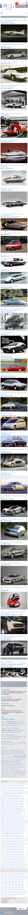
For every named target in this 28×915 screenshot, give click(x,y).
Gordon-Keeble (18, 816)
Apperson (7, 787)
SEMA (14, 563)
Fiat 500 (3, 760)
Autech (10, 790)
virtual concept (15, 776)
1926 (6, 875)
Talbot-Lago (15, 859)
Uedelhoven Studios (4, 776)
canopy (20, 20)
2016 (3, 894)
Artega (22, 787)
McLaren (8, 835)
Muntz (11, 840)
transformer (19, 775)
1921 (23, 873)
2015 (6, 611)
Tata (19, 859)
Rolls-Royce (21, 851)
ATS (15, 788)
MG (15, 836)
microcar (19, 233)
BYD (4, 795)
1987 (9, 392)
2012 (11, 663)
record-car (17, 768)
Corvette (24, 754)
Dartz (12, 803)
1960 (3, 881)
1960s (2, 744)
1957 (16, 879)
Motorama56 (16, 44)
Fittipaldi (6, 812)
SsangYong (4, 857)
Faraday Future (21, 809)
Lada (3, 828)
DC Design (21, 803)
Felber (7, 811)
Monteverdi (19, 838)
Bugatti (22, 793)
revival (11, 770)
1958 (9, 85)
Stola (11, 857)
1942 (5, 878)
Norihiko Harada (11, 767)
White (25, 864)
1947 (8, 878)
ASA (25, 787)
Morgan (3, 840)
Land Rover (22, 828)
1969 (9, 214)
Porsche (18, 848)
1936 (12, 876)
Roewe (16, 851)
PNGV (14, 472)
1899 (2, 873)
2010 (9, 587)
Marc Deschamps (14, 764)
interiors (19, 723)
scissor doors (9, 771)
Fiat (14, 811)
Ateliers (2, 611)
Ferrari (11, 811)
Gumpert (3, 817)
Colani (17, 800)
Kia (15, 827)
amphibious (5, 725)
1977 (12, 884)
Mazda (3, 835)
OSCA (24, 843)
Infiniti (24, 822)
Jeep (12, 825)
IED (21, 822)
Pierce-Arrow (14, 846)
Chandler (3, 798)
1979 (19, 884)
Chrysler (23, 798)
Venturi (18, 862)
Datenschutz (8, 908)
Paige (12, 844)
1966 (22, 881)
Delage (3, 804)
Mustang (19, 765)
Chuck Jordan (16, 449)
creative (9, 728)
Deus (8, 806)
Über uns (3, 908)
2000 (9, 472)
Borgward (8, 793)
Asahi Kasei (4, 788)
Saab (11, 852)
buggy (8, 752)
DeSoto (21, 804)
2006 (9, 563)
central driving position (11, 754)
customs (18, 722)
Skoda (8, 856)
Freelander (19, 812)
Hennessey (21, 817)
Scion (2, 854)
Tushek (3, 862)
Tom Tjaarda (13, 775)
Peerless (23, 844)
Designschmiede (6, 697)
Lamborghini (11, 828)
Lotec (17, 830)
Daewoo (21, 801)
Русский (26, 2)
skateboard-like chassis (6, 637)
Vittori (7, 864)
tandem (8, 775)
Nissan (16, 841)
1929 (15, 875)
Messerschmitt (9, 836)
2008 (24, 891)
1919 (20, 873)
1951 (21, 878)
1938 (17, 876)
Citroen (8, 800)
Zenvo (16, 867)
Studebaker (16, 857)
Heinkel (16, 817)
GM (11, 20)
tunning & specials (5, 723)
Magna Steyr (13, 832)
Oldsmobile (17, 843)
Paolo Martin (22, 767)
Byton (6, 795)
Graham (24, 816)
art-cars (15, 738)
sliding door (7, 613)
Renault (14, 849)
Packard (3, 844)
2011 (10, 892)
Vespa (22, 862)
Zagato (8, 867)
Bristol (17, 793)
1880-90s (3, 743)
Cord (23, 800)
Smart (12, 856)
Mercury (3, 836)
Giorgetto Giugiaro (5, 761)
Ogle (12, 843)
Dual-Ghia (9, 808)
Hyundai (7, 822)
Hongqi (3, 820)
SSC (9, 857)
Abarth (6, 784)
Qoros (3, 849)
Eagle (2, 809)
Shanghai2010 (16, 587)
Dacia (17, 801)
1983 (9, 355)
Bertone (16, 792)
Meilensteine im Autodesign (7, 705)
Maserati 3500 (4, 765)
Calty (21, 752)
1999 (16, 889)
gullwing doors (23, 449)
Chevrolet (18, 798)
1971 (16, 883)
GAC (8, 814)
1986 (19, 886)
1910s (11, 743)
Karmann (11, 827)
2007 (21, 891)
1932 (23, 875)
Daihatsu (3, 803)
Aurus (3, 790)
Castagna (12, 796)
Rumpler (7, 852)
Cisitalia (3, 800)
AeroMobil (20, 784)
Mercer (21, 835)
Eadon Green (22, 808)
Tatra (22, 859)
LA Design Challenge (21, 663)
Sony (15, 856)
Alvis (14, 785)
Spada (18, 856)
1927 (9, 875)
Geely (16, 814)
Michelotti (18, 836)
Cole (20, 800)
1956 (9, 44)
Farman (3, 811)
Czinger (13, 801)
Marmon (9, 833)
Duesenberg (15, 808)
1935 (9, 876)
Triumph (20, 861)
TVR (7, 862)
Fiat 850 (8, 760)
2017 (9, 636)
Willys (17, 865)
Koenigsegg (19, 827)
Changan (8, 798)
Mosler (7, 840)
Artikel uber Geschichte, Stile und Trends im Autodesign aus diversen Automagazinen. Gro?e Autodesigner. (12, 712)
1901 (5, 873)
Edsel (9, 809)
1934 (6, 876)
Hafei (7, 817)
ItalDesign (4, 825)
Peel (20, 844)
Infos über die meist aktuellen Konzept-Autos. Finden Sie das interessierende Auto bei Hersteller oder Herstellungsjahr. (13, 693)
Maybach (22, 833)
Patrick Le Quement (5, 768)
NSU (23, 841)
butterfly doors (15, 752)
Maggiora (7, 832)
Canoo (15, 795)
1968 (6, 883)
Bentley (11, 792)
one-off (17, 767)
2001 (23, 889)
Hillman (8, 819)
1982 (9, 286)
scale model (3, 771)
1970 (12, 883)
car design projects (16, 732)
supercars (11, 721)
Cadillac (10, 795)
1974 (3, 884)
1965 (19, 881)
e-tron (8, 758)
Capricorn (19, 795)
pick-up (12, 768)
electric (21, 587)
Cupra (9, 801)
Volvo (18, 864)
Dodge (16, 806)
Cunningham (4, 801)
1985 (16, 886)
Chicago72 (15, 255)
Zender (12, 867)
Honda (23, 819)
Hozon (7, 820)
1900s (7, 743)
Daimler (9, 803)
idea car (17, 763)
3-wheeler (21, 165)
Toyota (15, 861)
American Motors (20, 785)
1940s (21, 743)
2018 (9, 894)
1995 (3, 889)
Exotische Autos (7, 719)
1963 (12, 881)
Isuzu (24, 824)
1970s (6, 744)
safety (21, 770)
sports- (3, 722)
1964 (9, 113)
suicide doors (21, 519)
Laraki (3, 830)
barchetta (17, 751)
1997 (9, 889)
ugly (10, 776)
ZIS (19, 867)
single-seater (9, 21)
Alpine (11, 785)
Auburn (19, 788)
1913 (17, 873)
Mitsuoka (9, 838)
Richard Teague (16, 770)
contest (14, 663)
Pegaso (3, 846)
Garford (12, 814)
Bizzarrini (20, 792)
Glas (9, 816)
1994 (22, 887)
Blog (2, 663)
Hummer (15, 820)
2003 (6, 891)
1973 (22, 883)
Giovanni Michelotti (15, 761)
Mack (3, 832)
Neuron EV (4, 841)
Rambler (10, 849)
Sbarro (19, 852)
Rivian (12, 851)
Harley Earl (3, 21)
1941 (2, 878)
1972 (9, 255)
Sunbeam (5, 859)
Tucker (24, 861)
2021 (19, 894)
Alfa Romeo (5, 785)
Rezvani (22, 849)
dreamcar (24, 20)
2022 (22, 894)
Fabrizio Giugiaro (17, 758)
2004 (10, 891)
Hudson (11, 820)
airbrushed (6, 738)
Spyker (22, 856)
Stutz (20, 857)
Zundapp (22, 867)
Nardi (22, 840)
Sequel (20, 542)
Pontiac (13, 848)
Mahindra (3, 833)
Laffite (6, 828)
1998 (12, 889)
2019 (12, 894)
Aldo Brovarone (12, 749)
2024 (6, 895)
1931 (20, 875)
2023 (3, 895)
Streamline (10, 773)
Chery (13, 798)
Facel (15, 809)
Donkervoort (21, 806)
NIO (12, 841)
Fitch (2, 812)
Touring (11, 861)
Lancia (17, 828)
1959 (22, 879)
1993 (19, 887)
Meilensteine (5, 704)
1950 (18, 878)
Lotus (20, 830)
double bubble (4, 756)
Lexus (7, 830)
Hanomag (11, 817)
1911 (11, 873)
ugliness (12, 735)
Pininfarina (20, 846)
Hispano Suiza (13, 819)
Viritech (3, 864)
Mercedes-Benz (15, 835)
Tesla (3, 861)
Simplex (3, 856)
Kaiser (3, 827)
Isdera (10, 824)
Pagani (8, 844)
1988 (3, 887)
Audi (22, 788)
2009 (3, 892)
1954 (9, 20)
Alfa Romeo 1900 (18, 749)
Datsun (16, 803)
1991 (12, 887)
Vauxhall (10, 862)
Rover (3, 852)
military (25, 636)
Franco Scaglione (19, 760)
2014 (20, 892)
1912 (14, 873)
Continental (19, 754)
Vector (14, 862)
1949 (15, 878)
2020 (16, 894)
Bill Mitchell (22, 751)
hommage (12, 763)
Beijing (7, 792)
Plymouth (4, 848)
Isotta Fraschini (18, 824)
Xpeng (24, 865)
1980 (22, 884)
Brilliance (13, 793)
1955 (9, 879)
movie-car (3, 310)
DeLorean (13, 804)
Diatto (12, 806)
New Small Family (4, 767)
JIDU (19, 825)
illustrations (17, 730)
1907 (8, 873)
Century (22, 796)
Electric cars (23, 723)
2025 (9, 895)
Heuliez (3, 819)
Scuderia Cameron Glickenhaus (12, 854)
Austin (6, 790)
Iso (14, 824)
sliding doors (16, 286)
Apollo (3, 787)
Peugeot (8, 846)
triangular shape (4, 166)
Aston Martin (10, 788)
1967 (3, 883)
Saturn (15, 852)
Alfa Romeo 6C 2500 (4, 751)
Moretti (23, 838)
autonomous (16, 636)
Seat (20, 854)
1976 (9, 884)
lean (23, 309)
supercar (18, 563)
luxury (7, 735)
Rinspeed (7, 851)
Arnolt (18, 787)
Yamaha (3, 867)
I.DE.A (15, 822)
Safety (19, 255)
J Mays (20, 763)
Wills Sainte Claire (11, 865)
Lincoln (11, 830)
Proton (22, 848)
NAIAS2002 (15, 496)
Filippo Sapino (12, 760)
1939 (21, 876)
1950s (24, 743)
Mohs (14, 838)
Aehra (16, 784)
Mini (22, 836)
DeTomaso (4, 806)
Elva (13, 809)
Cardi (8, 796)
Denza (17, 804)
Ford (10, 812)
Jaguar (9, 825)
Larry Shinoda (3, 764)
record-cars (19, 725)
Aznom (3, 792)
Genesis (20, 814)
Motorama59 (16, 85)
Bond (4, 793)
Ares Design (13, 787)
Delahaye (7, 804)
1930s (17, 743)
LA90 (14, 432)
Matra (18, 833)
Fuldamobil (4, 814)
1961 (6, 881)
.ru (2, 749)
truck (20, 113)
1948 (12, 878)
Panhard (16, 844)
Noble (20, 841)
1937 (14, 876)
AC (9, 784)
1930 (17, 875)
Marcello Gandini (21, 764)
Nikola (9, 841)
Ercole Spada (3, 758)
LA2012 (7, 663)
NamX (19, 840)
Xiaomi (21, 865)
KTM (24, 827)
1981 (9, 269)
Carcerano (4, 796)
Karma (7, 827)
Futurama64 (15, 113)
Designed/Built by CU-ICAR (16, 611)
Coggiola (12, 800)
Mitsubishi (4, 838)
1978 (16, 884)
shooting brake (16, 771)
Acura (12, 784)
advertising (6, 730)
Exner (11, 758)
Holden (19, 819)
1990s (12, 744)
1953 (3, 879)
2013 (16, 892)
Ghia (6, 816)
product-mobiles (16, 736)
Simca (24, 854)
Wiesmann (4, 865)
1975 (6, 884)
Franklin (14, 812)
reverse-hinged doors (5, 770)
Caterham (17, 796)
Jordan (22, 825)
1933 (3, 876)
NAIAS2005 (15, 542)
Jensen (16, 825)
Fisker (23, 811)
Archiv (3, 709)
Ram (6, 849)
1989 (6, 887)
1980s (9, 744)
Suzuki (10, 859)
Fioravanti (19, 811)
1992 (9, 449)
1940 (23, 876)
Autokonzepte (4, 20)
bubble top (15, 20)
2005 (9, 542)
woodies (9, 736)
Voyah (21, 864)
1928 (12, 875)
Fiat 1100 (23, 758)
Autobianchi (15, 790)
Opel (21, 843)
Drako (3, 808)
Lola (14, 830)
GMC (12, 816)
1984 (9, 375)
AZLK (23, 790)
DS (6, 808)
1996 (6, 889)
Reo (18, 849)
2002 (9, 496)
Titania (7, 861)
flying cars (3, 736)
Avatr (19, 790)
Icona (18, 822)
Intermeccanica (5, 824)
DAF (25, 801)
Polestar (9, 848)
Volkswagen (12, 864)
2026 (12, 895)
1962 (9, 881)
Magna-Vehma (20, 832)
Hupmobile (20, 820)
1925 (3, 875)
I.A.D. (11, 822)
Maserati (13, 833)
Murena (15, 840)
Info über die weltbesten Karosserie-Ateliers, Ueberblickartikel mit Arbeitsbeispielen (11, 700)
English (26, 4)
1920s (14, 743)
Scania (23, 852)
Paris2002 (15, 519)
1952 (24, 878)
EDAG (6, 809)
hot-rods (22, 722)
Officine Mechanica (5, 843)
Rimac (3, 851)
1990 (9, 413)
